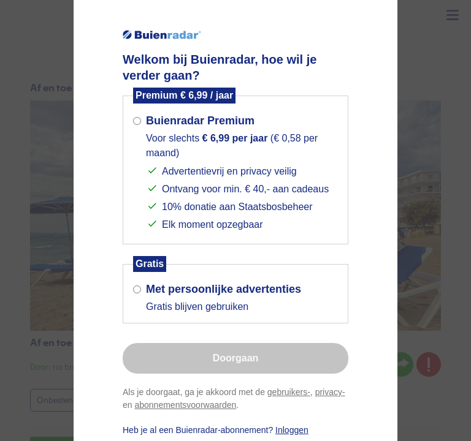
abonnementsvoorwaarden (185, 405)
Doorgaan (236, 358)
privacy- (330, 392)
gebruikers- (288, 392)
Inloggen (291, 430)
